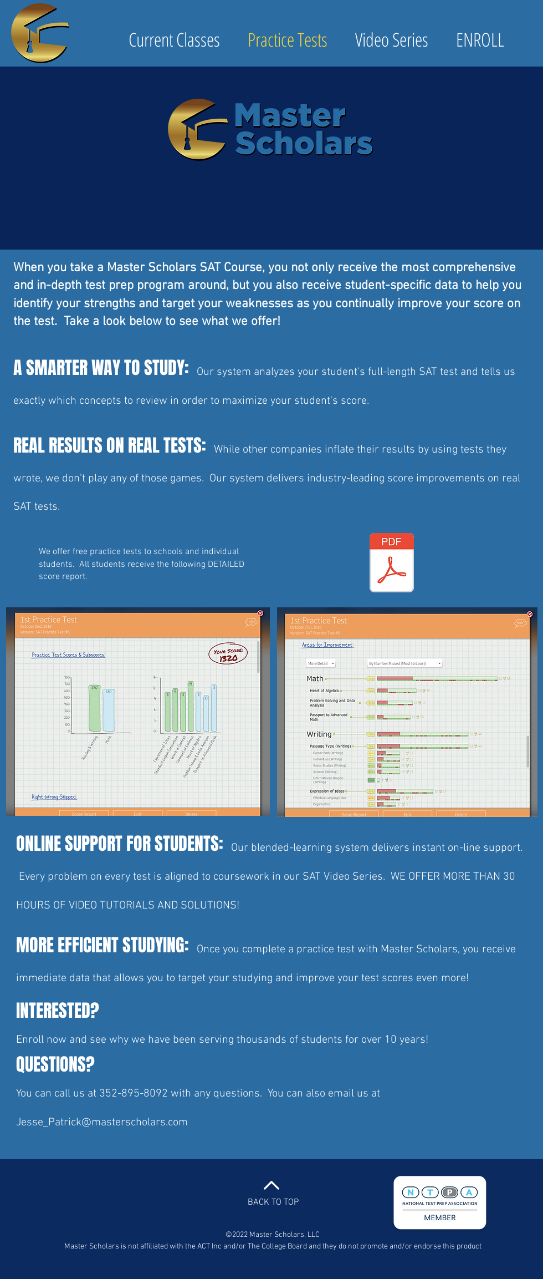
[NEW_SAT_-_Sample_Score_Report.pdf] (392, 564)
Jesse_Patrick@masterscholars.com (102, 1122)
